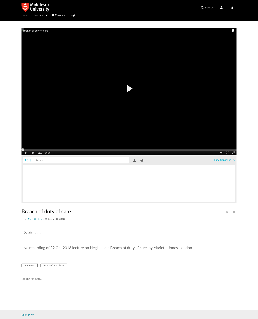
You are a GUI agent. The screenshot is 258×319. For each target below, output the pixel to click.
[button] (207, 7)
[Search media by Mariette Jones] (36, 219)
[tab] (28, 232)
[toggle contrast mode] (232, 7)
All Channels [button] (58, 15)
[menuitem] (28, 15)
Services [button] (38, 15)
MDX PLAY (28, 314)
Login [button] (73, 15)
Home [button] (25, 15)
